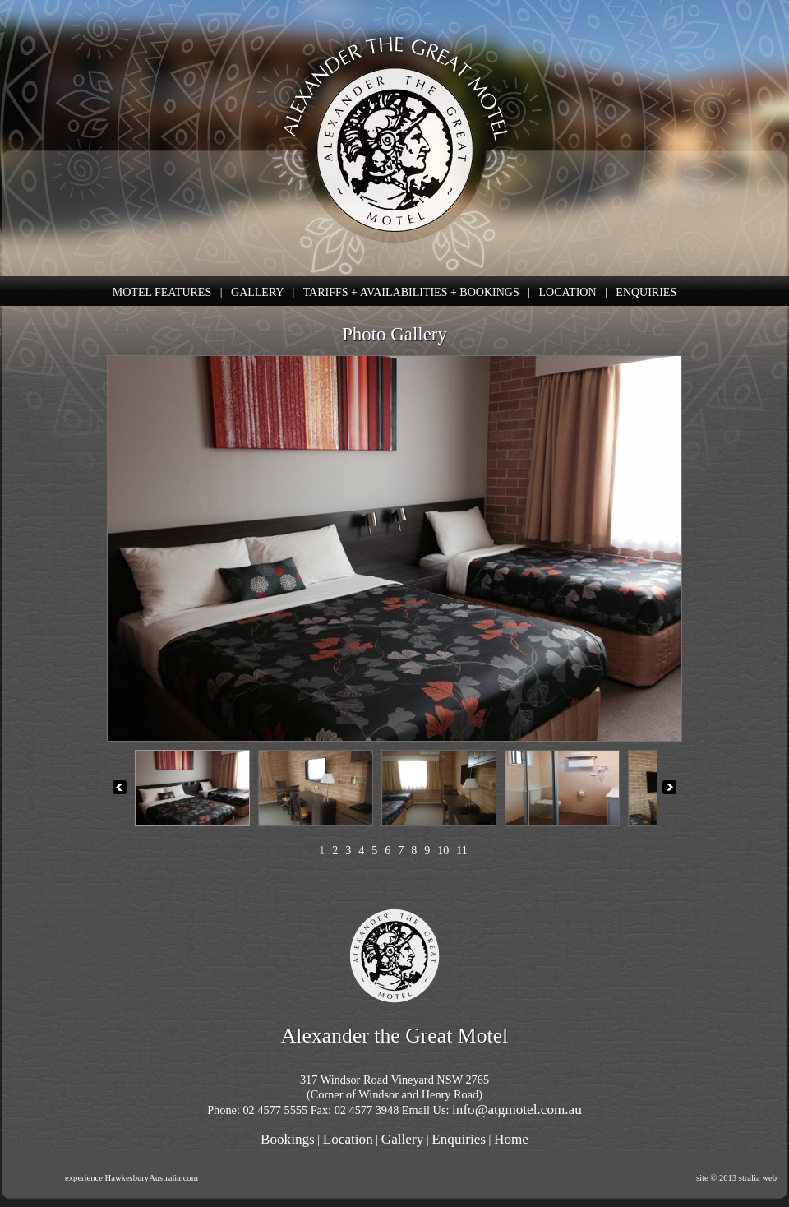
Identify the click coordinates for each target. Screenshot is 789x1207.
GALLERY (257, 292)
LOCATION (568, 292)
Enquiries (458, 1139)
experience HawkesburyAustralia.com (131, 1177)
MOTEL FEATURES (162, 292)
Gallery (402, 1139)
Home (511, 1139)
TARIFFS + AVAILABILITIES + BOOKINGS (411, 292)
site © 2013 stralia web (736, 1177)
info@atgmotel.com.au (517, 1109)
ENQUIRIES (646, 292)
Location (348, 1139)
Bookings (288, 1139)
